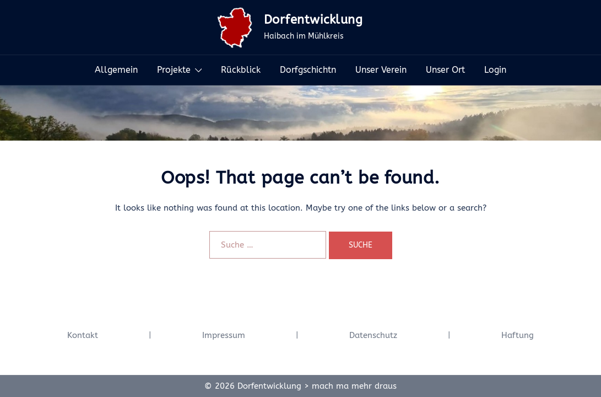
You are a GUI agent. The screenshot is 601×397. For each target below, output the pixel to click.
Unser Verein (381, 70)
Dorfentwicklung (313, 20)
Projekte (174, 70)
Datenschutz (373, 335)
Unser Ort (445, 70)
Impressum (223, 335)
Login (495, 70)
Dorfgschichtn (308, 70)
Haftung (517, 335)
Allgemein (116, 70)
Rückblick (241, 70)
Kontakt (82, 335)
